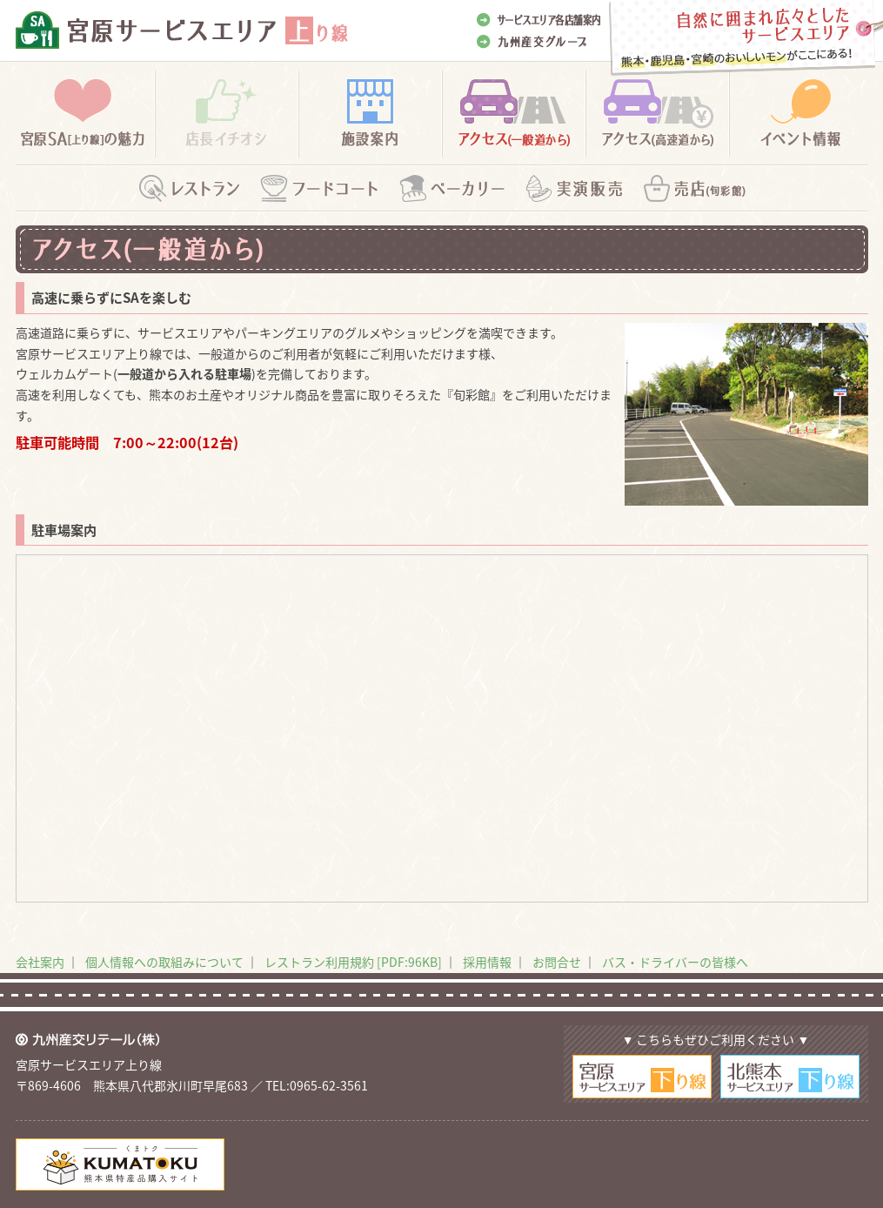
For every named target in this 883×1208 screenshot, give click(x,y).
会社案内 (40, 961)
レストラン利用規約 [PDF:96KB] (353, 961)
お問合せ (556, 961)
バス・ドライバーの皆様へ (675, 961)
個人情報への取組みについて (164, 961)
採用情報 (487, 961)
